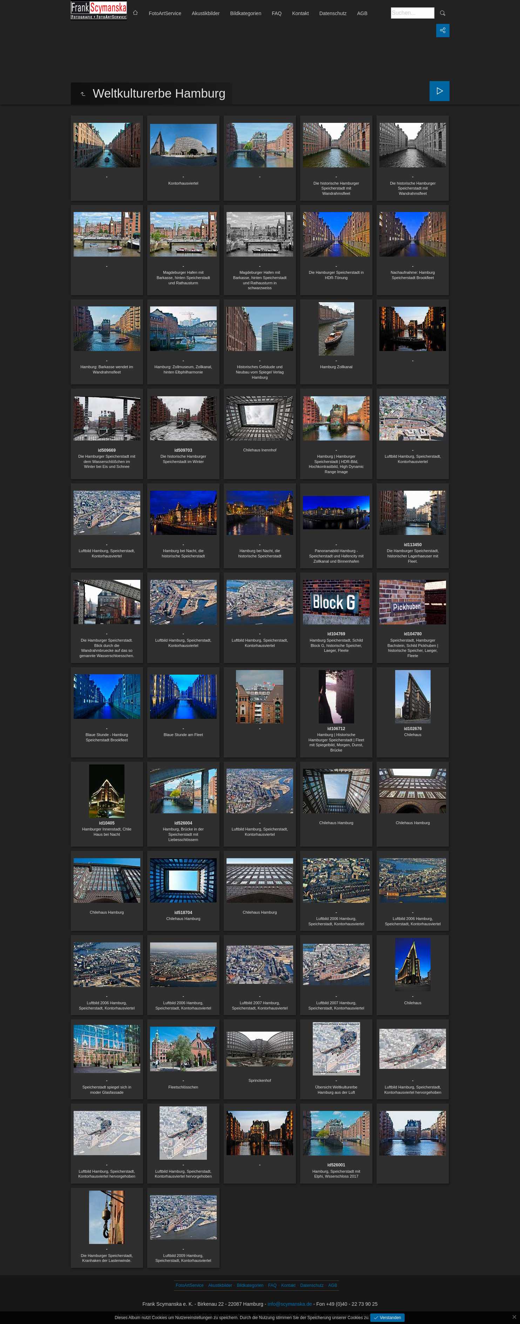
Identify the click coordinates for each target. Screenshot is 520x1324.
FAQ (277, 13)
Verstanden (390, 1317)
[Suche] (412, 13)
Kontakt (300, 13)
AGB (362, 13)
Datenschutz (333, 13)
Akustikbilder (206, 13)
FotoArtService (165, 13)
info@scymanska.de (290, 1304)
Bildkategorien (245, 13)
